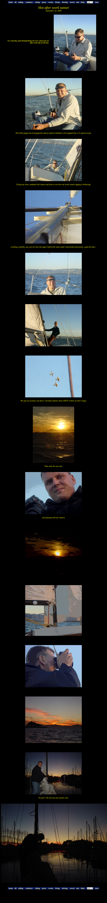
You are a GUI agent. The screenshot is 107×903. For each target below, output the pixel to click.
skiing (37, 2)
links (83, 2)
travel (72, 2)
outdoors (29, 2)
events (50, 2)
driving (65, 2)
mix (77, 2)
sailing (20, 2)
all (15, 2)
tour (96, 2)
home (11, 2)
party (44, 2)
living (57, 2)
